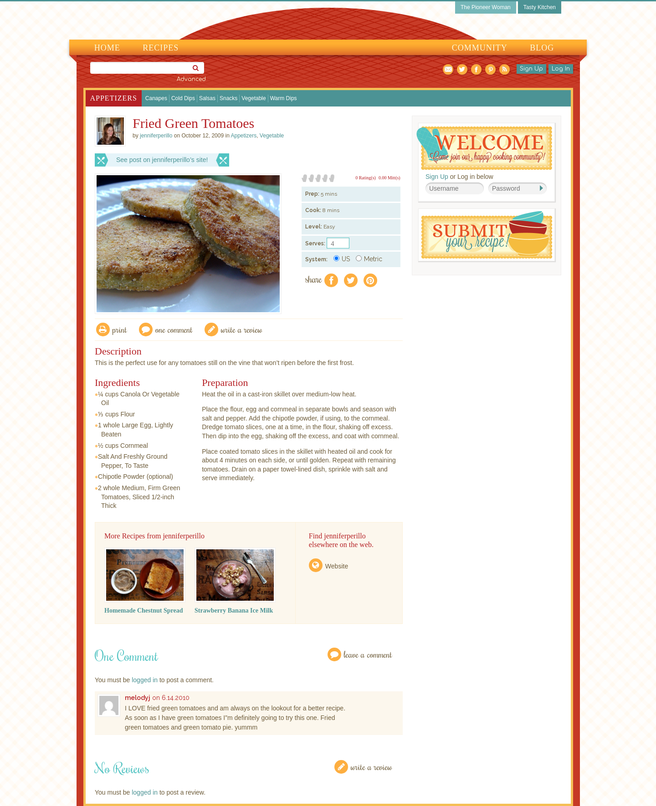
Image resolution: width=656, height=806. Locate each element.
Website (336, 566)
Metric (369, 259)
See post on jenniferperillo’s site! (162, 159)
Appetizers (113, 98)
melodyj (137, 697)
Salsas (207, 98)
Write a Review (371, 766)
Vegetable (253, 98)
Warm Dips (283, 98)
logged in (145, 680)
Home (107, 47)
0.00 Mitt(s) (389, 177)
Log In (561, 69)
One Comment (174, 329)
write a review (241, 329)
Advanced (191, 79)
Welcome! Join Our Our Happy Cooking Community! (484, 148)
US (341, 259)
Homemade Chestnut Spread (143, 610)
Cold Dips (183, 98)
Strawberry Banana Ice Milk (234, 610)
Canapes (156, 98)
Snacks (228, 98)
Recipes (161, 47)
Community (479, 47)
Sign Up (531, 69)
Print (120, 329)
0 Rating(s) (365, 177)
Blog (542, 47)
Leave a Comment (368, 654)
